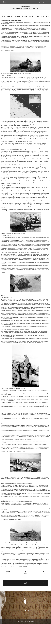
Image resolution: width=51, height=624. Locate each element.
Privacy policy (31, 621)
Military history (19, 8)
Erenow (19, 621)
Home (13, 8)
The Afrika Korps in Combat (29, 8)
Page (11, 572)
